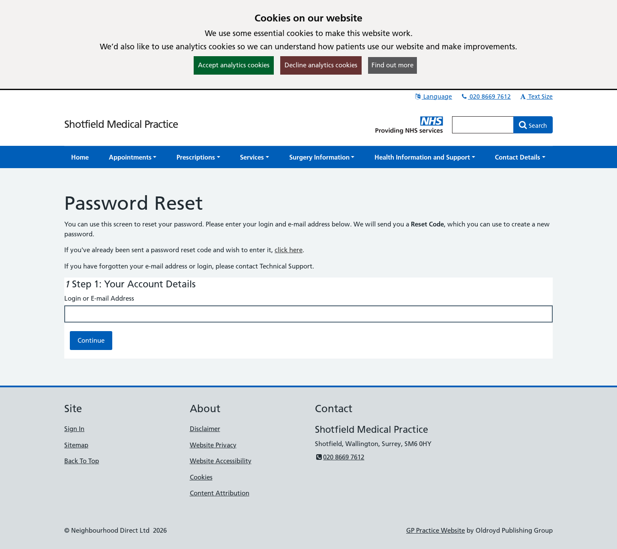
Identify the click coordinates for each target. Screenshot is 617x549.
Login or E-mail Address (99, 298)
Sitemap (76, 445)
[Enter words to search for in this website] (483, 124)
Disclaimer (205, 429)
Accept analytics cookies (234, 65)
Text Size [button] (536, 96)
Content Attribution (219, 493)
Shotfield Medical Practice (121, 124)
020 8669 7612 (485, 96)
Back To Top (81, 461)
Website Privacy (213, 445)
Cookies (201, 477)
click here (289, 250)
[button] (133, 157)
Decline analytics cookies (321, 65)
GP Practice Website (435, 530)
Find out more (392, 65)
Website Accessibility (221, 461)
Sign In (74, 429)
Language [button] (433, 96)
